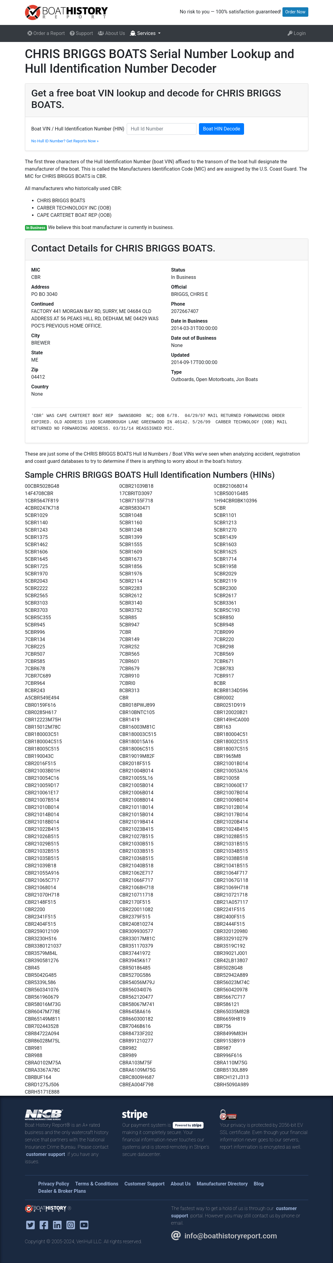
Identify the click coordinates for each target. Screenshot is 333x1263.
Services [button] (143, 33)
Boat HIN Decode (221, 129)
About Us (111, 33)
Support (81, 33)
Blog (259, 1184)
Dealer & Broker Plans (62, 1191)
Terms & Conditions (97, 1184)
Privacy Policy (53, 1184)
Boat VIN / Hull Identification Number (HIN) (78, 129)
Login (297, 33)
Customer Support (144, 1184)
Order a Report (46, 33)
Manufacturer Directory (222, 1184)
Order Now (295, 11)
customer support (45, 1154)
